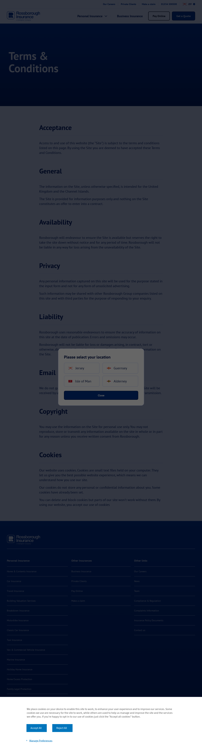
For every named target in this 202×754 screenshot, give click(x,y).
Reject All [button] (61, 728)
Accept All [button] (36, 728)
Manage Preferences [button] (40, 740)
